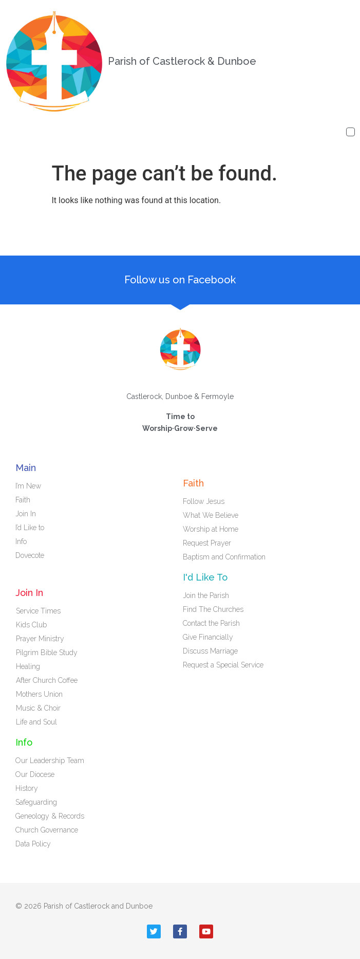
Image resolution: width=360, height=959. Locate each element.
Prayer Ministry (40, 639)
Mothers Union (39, 694)
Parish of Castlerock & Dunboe (182, 61)
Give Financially (208, 637)
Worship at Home (210, 529)
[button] (350, 132)
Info (23, 541)
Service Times (38, 611)
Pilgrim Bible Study (47, 652)
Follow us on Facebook (180, 280)
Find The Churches (213, 609)
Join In (28, 514)
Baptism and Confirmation (224, 557)
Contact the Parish (211, 623)
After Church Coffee (47, 680)
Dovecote (32, 555)
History (26, 788)
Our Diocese (34, 774)
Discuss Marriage (210, 651)
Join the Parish (206, 595)
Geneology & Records (49, 816)
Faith (25, 500)
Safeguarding (36, 802)
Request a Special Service (223, 665)
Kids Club (31, 625)
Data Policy (33, 844)
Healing (28, 666)
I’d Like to (32, 527)
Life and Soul (36, 722)
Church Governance (46, 830)
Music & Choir (38, 708)
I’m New (28, 486)
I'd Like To (205, 577)
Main (25, 467)
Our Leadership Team (49, 760)
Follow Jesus (203, 501)
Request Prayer (207, 543)
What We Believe (210, 515)
